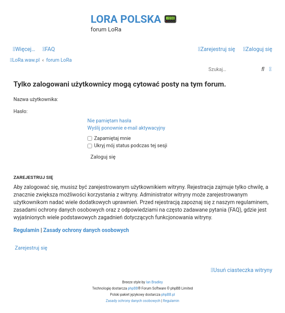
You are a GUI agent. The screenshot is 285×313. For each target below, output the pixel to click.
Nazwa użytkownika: (35, 99)
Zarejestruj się (31, 248)
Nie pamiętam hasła (109, 120)
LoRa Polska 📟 (134, 19)
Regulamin (26, 230)
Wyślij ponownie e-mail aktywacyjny (126, 128)
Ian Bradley (154, 282)
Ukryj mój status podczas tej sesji (127, 145)
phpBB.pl (168, 294)
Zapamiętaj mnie (109, 138)
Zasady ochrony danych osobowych (86, 230)
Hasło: (20, 111)
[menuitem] (49, 49)
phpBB (133, 288)
